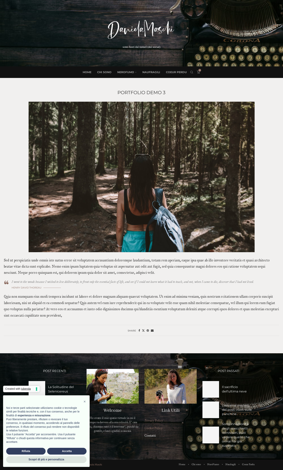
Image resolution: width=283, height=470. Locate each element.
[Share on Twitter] (143, 330)
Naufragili (151, 72)
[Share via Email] (152, 330)
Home (87, 72)
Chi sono (104, 72)
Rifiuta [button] (26, 451)
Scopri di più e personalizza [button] (46, 459)
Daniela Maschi (94, 464)
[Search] (192, 72)
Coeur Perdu (176, 72)
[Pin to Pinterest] (148, 330)
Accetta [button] (67, 451)
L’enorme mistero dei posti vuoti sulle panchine (237, 410)
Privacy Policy (153, 420)
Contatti (150, 435)
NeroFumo (125, 72)
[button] (85, 401)
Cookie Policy (153, 428)
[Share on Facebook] (139, 330)
